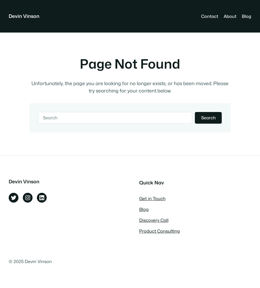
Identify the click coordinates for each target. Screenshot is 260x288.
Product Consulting (159, 231)
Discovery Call (154, 220)
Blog (144, 209)
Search (208, 118)
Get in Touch (152, 198)
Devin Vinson (24, 16)
